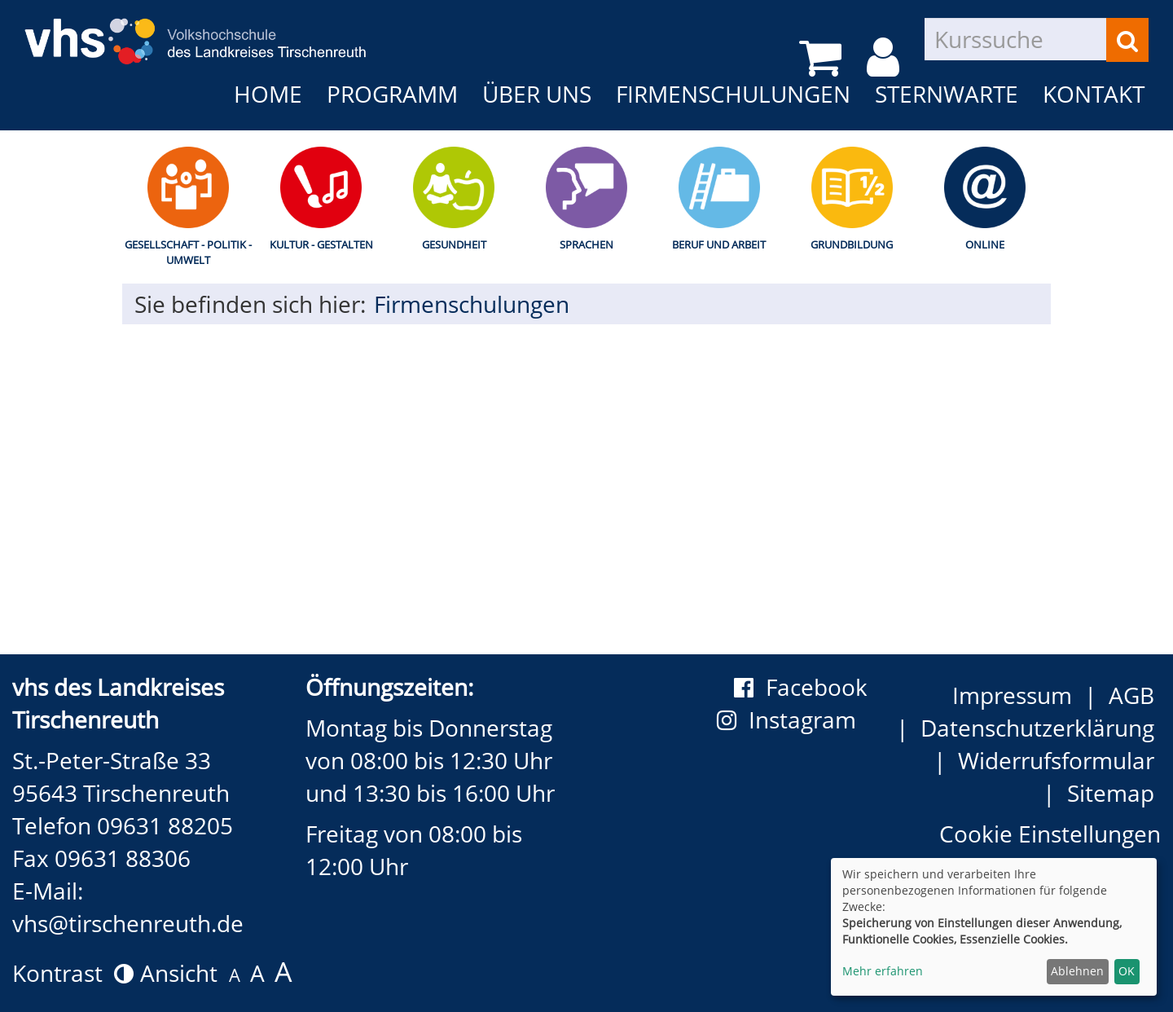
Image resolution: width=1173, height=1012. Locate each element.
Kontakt (1093, 93)
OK (1126, 971)
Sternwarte (946, 93)
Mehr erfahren (882, 971)
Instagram (792, 719)
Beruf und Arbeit (719, 244)
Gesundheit (454, 244)
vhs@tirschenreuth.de (128, 923)
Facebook (801, 686)
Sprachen (586, 244)
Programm (392, 93)
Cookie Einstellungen (1050, 833)
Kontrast (73, 972)
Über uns (536, 93)
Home (268, 93)
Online (984, 244)
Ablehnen (1077, 971)
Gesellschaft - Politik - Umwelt (188, 252)
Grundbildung (852, 244)
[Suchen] (1127, 40)
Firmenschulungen (733, 93)
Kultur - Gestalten (321, 244)
